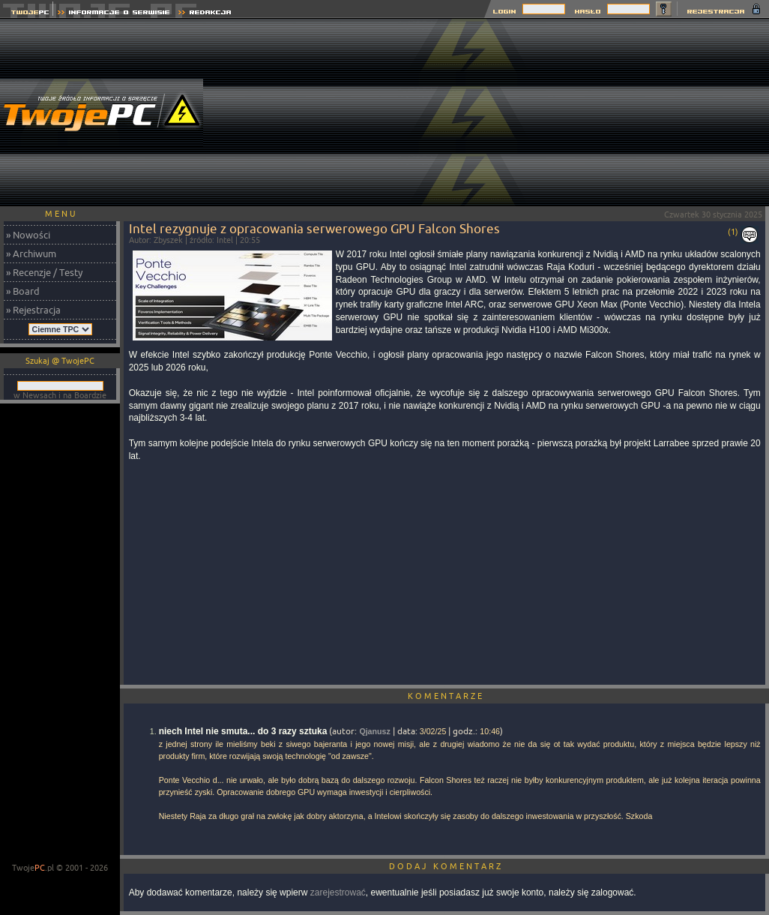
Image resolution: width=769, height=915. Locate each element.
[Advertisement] (661, 112)
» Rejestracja (33, 309)
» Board (23, 291)
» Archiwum (31, 253)
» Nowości (28, 235)
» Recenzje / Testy (44, 272)
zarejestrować (338, 892)
